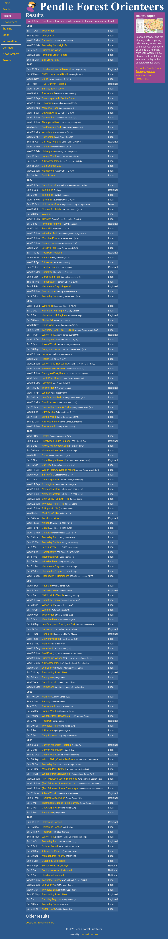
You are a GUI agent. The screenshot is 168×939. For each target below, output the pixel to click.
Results (7, 15)
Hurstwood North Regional (64, 69)
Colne (57, 78)
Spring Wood (60, 156)
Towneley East (59, 889)
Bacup (57, 527)
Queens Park (59, 117)
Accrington (59, 484)
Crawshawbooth (60, 638)
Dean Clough (60, 754)
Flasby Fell (56, 320)
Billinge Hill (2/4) (57, 508)
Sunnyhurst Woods (64, 349)
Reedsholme (59, 291)
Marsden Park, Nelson (65, 769)
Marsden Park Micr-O (59, 855)
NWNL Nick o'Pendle (60, 595)
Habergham (59, 151)
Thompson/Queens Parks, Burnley (69, 802)
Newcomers (10, 22)
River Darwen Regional (54, 83)
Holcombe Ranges (52, 822)
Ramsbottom (60, 281)
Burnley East (57, 267)
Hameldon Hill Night (60, 310)
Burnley (53, 701)
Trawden (61, 219)
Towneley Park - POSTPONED (70, 330)
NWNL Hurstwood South (63, 445)
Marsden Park (60, 238)
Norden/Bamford (62, 489)
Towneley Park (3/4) (59, 503)
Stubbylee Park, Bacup (65, 373)
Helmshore (58, 170)
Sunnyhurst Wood (51, 50)
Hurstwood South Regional (64, 441)
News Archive (11, 53)
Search (7, 60)
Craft (82, 934)
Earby (57, 354)
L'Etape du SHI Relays (54, 860)
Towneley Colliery (60, 542)
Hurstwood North (59, 450)
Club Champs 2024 (52, 165)
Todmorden (48, 30)
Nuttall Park (57, 908)
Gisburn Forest (60, 846)
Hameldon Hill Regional (62, 315)
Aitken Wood (61, 344)
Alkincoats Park (62, 161)
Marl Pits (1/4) (56, 513)
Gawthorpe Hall (62, 479)
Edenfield (56, 383)
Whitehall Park (64, 233)
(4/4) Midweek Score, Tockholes (72, 778)
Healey (54, 358)
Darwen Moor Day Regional (62, 744)
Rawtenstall (59, 93)
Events (7, 9)
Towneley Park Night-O (54, 45)
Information (10, 41)
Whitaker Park (58, 561)
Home (6, 3)
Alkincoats (56, 730)
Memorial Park (58, 108)
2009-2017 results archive (40, 922)
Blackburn (59, 103)
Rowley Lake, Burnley (64, 368)
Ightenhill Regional (60, 223)
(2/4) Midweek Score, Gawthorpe (72, 788)
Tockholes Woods (51, 518)
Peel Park (62, 653)
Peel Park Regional (52, 252)
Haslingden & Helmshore (67, 575)
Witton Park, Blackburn (68, 363)
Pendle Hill (59, 633)
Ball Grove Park (50, 59)
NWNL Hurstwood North (63, 74)
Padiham (56, 257)
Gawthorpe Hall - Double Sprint (59, 98)
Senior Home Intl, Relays (55, 865)
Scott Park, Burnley (63, 378)
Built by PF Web (92, 934)
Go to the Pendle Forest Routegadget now (149, 70)
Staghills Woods (59, 735)
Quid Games (48, 175)
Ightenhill (58, 199)
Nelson (57, 522)
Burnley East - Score (53, 88)
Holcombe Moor (66, 204)
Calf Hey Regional (62, 141)
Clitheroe (57, 146)
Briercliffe (57, 272)
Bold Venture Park (62, 127)
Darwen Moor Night (58, 749)
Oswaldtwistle (58, 112)
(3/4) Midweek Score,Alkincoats (72, 783)
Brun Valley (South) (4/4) (62, 498)
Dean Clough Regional (66, 460)
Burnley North (60, 339)
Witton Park (60, 334)
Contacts (8, 47)
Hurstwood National (53, 875)
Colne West (60, 325)
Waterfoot (59, 305)
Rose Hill (55, 228)
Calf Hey (58, 465)
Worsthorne (57, 132)
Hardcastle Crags (59, 566)
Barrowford (57, 40)
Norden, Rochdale (62, 209)
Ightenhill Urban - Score (54, 54)
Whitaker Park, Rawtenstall (65, 716)
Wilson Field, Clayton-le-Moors (70, 469)
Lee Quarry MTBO (60, 547)
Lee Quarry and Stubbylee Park (68, 624)
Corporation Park (62, 276)
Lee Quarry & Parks (63, 397)
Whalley (55, 392)
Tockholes (51, 189)
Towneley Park (61, 296)
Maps (6, 34)
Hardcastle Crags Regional (56, 286)
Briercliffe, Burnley (61, 600)
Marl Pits (53, 643)
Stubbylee (53, 677)
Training (7, 28)
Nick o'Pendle (57, 590)
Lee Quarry (48, 35)
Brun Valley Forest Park (54, 672)
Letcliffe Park (60, 247)
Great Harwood (59, 402)
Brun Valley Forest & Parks (67, 407)
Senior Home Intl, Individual (57, 870)
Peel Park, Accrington (62, 797)
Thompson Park (61, 122)
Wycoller (46, 214)
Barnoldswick (64, 185)
